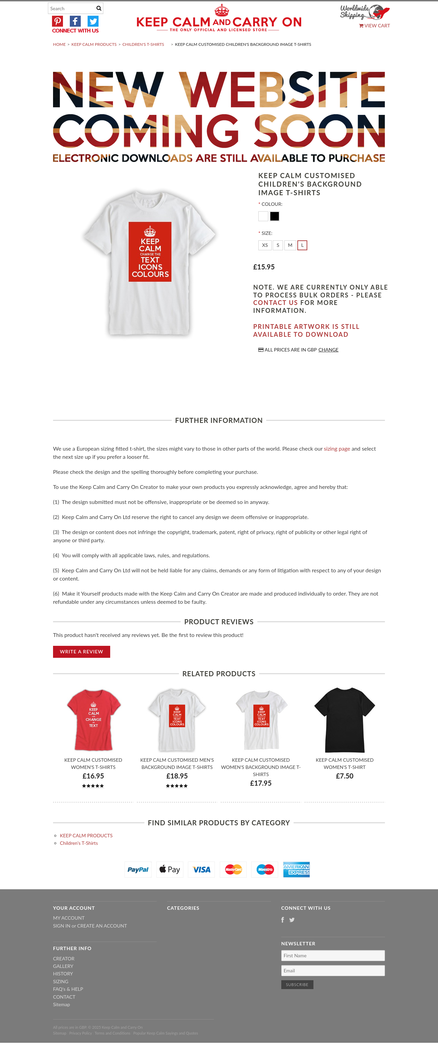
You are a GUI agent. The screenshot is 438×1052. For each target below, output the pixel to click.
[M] (290, 261)
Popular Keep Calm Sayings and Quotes (165, 1049)
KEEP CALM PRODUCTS (94, 60)
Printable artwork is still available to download (306, 347)
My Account (69, 934)
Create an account (102, 942)
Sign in (61, 942)
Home (59, 60)
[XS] (265, 261)
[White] (264, 232)
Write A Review (81, 667)
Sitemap (61, 1020)
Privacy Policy (80, 1049)
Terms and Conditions (113, 1049)
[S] (278, 261)
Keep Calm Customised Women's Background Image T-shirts (261, 783)
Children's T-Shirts (143, 60)
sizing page (337, 464)
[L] (302, 261)
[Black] (275, 232)
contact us (275, 319)
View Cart (374, 25)
